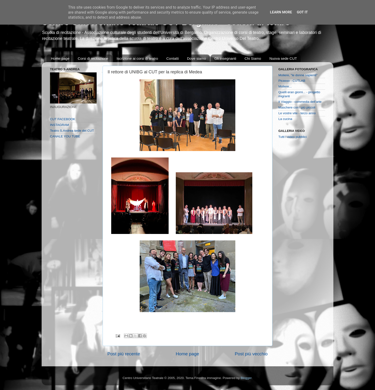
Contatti (172, 58)
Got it (302, 12)
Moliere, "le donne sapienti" (297, 75)
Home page (60, 58)
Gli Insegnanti (225, 58)
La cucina (285, 119)
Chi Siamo (252, 58)
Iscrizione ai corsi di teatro (137, 58)
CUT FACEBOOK (62, 119)
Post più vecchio (251, 353)
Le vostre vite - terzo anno (297, 113)
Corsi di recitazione (93, 58)
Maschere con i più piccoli (296, 107)
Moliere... (285, 86)
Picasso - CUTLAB (291, 80)
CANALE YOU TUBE (65, 136)
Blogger (246, 378)
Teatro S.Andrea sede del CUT (72, 130)
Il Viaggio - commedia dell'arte (299, 101)
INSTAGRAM (59, 125)
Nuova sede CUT (283, 58)
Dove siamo (196, 58)
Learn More (281, 12)
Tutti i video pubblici (292, 137)
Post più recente (123, 353)
